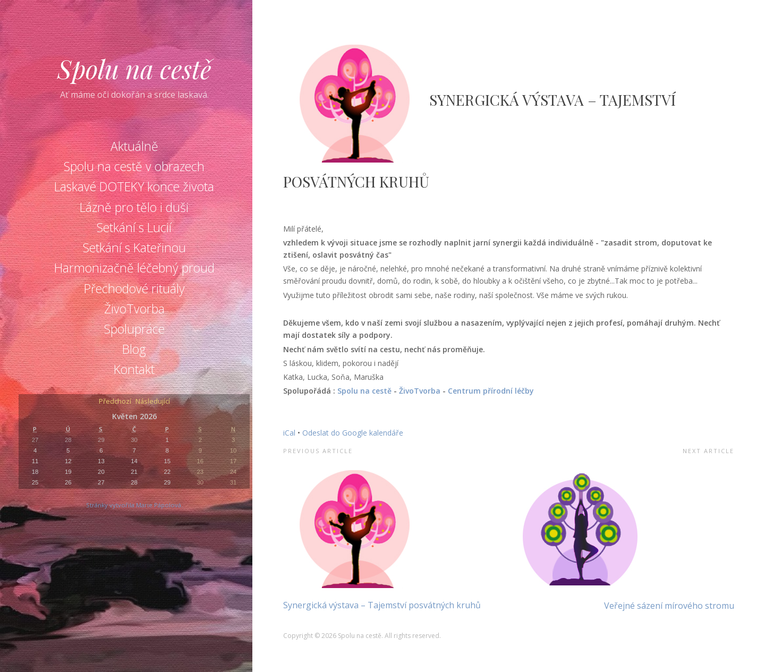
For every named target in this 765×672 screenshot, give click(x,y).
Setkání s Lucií (134, 227)
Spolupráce (134, 328)
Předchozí (115, 402)
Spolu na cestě (134, 69)
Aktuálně (134, 146)
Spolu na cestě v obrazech (134, 166)
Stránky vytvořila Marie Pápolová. (134, 505)
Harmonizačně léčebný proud (134, 267)
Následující (152, 402)
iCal (289, 433)
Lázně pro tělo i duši (134, 207)
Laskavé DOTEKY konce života (134, 186)
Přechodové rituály (134, 288)
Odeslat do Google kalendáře (352, 433)
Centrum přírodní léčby (491, 391)
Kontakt (134, 369)
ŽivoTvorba (134, 308)
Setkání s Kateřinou (134, 247)
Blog (134, 349)
